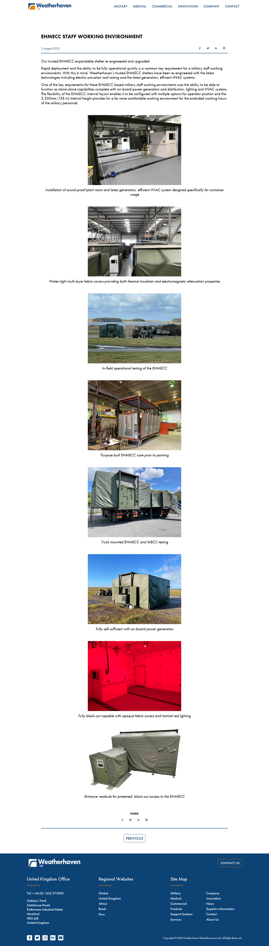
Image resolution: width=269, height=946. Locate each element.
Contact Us (229, 863)
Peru (102, 914)
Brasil (102, 909)
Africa (103, 903)
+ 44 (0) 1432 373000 (48, 893)
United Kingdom (110, 898)
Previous (134, 838)
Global (103, 893)
